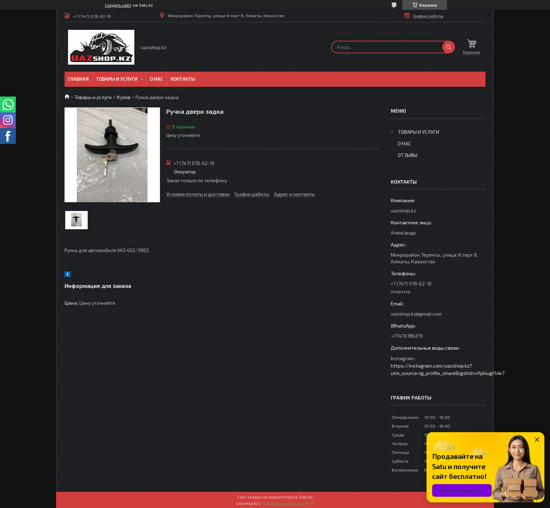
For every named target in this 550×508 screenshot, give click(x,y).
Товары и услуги (117, 79)
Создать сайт (118, 4)
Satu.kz (306, 496)
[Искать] (448, 47)
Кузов (123, 97)
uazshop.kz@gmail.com (416, 314)
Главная (78, 79)
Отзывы (407, 155)
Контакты (182, 79)
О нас (156, 79)
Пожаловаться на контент (287, 503)
